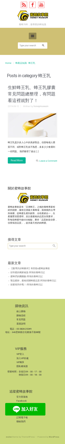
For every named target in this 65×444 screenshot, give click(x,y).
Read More (17, 160)
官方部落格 (22, 397)
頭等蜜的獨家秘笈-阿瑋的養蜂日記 (27, 272)
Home (8, 63)
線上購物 (20, 311)
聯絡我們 (20, 421)
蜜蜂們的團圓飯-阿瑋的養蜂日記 (26, 276)
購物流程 (20, 315)
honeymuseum (41, 106)
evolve (9, 437)
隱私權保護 (22, 366)
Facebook (21, 401)
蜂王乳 (31, 63)
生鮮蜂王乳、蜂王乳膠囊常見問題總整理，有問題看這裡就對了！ (31, 94)
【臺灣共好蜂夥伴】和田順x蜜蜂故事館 (30, 268)
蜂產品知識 (21, 63)
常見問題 (20, 319)
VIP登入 (20, 354)
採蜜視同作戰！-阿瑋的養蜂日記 (26, 284)
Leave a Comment (48, 161)
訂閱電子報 (22, 417)
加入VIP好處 (22, 358)
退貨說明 (20, 323)
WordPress (54, 437)
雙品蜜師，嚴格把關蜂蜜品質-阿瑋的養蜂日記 (33, 280)
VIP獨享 (20, 362)
